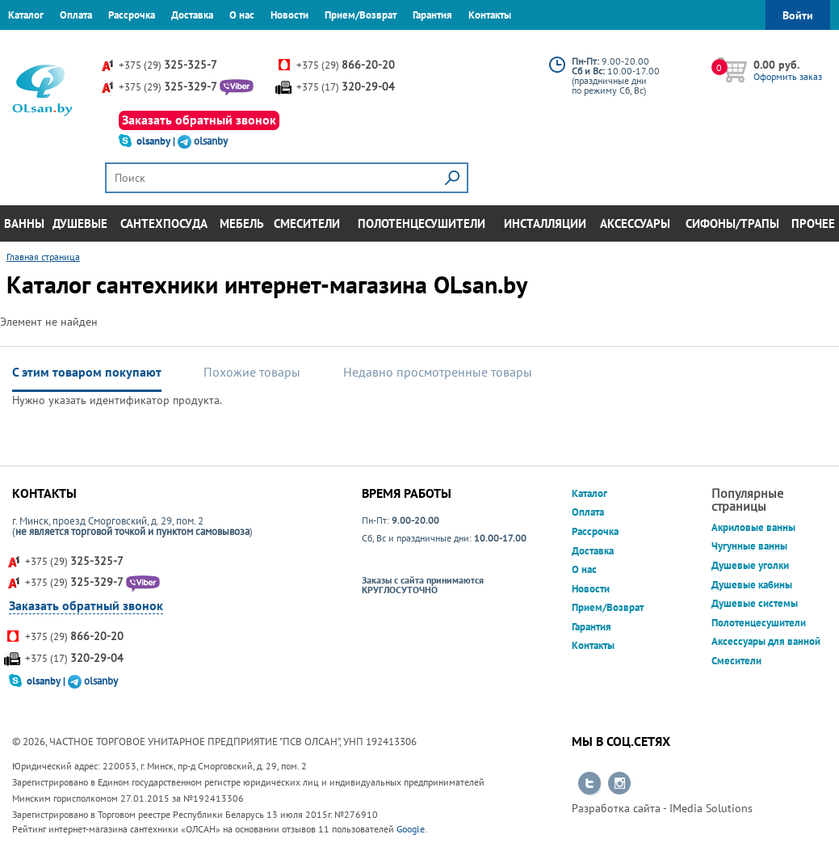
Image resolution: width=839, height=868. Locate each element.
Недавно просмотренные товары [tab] (437, 372)
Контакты (489, 15)
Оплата (76, 15)
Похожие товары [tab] (251, 372)
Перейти (589, 784)
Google (410, 829)
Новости (289, 15)
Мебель (242, 223)
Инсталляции (545, 223)
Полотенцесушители (421, 223)
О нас (241, 15)
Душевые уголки (750, 565)
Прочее (813, 223)
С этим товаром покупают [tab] (87, 372)
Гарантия (432, 15)
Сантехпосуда (164, 223)
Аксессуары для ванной (765, 641)
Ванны (24, 223)
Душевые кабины (751, 585)
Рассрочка (131, 15)
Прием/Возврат (360, 15)
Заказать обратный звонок (199, 120)
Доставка (192, 15)
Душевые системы (754, 603)
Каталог (26, 15)
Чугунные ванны (749, 546)
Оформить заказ (787, 76)
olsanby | (157, 141)
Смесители (307, 223)
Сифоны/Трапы (732, 223)
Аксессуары (635, 223)
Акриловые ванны (753, 527)
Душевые (79, 223)
